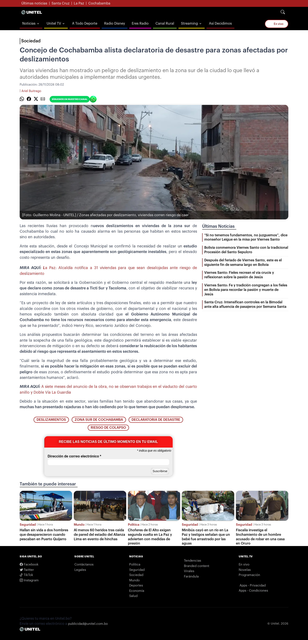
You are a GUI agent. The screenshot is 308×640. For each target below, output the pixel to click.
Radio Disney (114, 23)
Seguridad (28, 524)
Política (133, 524)
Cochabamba (99, 3)
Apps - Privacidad (253, 585)
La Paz (79, 3)
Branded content (196, 566)
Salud (133, 596)
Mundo (79, 524)
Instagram (29, 580)
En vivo (277, 23)
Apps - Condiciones (253, 590)
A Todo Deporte (84, 23)
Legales (80, 570)
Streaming (189, 23)
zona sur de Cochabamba (99, 419)
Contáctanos (83, 564)
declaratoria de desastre (156, 419)
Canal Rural (164, 23)
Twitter (27, 570)
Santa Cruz (61, 3)
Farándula (191, 576)
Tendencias (192, 560)
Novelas (245, 570)
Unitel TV (54, 23)
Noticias (29, 23)
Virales (189, 571)
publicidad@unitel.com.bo (88, 623)
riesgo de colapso (108, 427)
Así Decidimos (220, 23)
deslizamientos (51, 419)
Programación (249, 575)
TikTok (26, 575)
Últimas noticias (34, 3)
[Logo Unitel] (31, 12)
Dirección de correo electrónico (74, 456)
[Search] (282, 12)
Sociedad (31, 41)
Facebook (29, 564)
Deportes (136, 585)
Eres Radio (140, 23)
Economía (136, 590)
